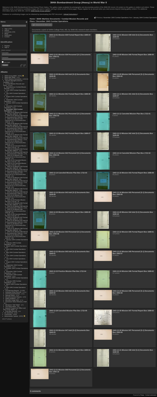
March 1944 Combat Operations (16, 246)
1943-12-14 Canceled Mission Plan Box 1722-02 (15, 160)
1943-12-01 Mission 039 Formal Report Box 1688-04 (16, 113)
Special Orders (10, 295)
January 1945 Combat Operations (17, 278)
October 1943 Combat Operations (17, 103)
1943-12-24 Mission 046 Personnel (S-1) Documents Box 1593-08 (15, 211)
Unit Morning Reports (12, 290)
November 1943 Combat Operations (116, 17)
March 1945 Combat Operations (16, 284)
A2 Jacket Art (9, 313)
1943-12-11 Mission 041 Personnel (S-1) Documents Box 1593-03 (15, 142)
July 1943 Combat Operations (15, 93)
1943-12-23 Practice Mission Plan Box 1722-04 (15, 200)
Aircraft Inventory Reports (13, 297)
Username (5, 52)
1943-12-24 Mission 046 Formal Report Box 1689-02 (16, 203)
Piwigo (142, 395)
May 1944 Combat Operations (16, 252)
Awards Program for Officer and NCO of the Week (14, 308)
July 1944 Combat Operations (15, 258)
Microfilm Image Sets (12, 300)
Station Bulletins (10, 298)
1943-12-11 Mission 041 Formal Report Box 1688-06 (16, 135)
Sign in (7, 47)
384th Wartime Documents (13, 79)
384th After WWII (10, 77)
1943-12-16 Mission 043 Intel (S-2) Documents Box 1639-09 (16, 170)
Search (7, 30)
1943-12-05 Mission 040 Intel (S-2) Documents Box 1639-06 (16, 127)
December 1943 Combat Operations (52, 21)
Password (5, 57)
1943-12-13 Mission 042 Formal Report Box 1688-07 (16, 149)
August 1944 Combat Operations (16, 262)
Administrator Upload (11, 316)
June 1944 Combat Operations (16, 255)
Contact (7, 36)
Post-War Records (11, 311)
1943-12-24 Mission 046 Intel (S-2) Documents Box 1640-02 (16, 207)
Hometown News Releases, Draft (16, 301)
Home (32, 19)
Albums (4, 72)
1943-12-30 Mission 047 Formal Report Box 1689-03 (16, 218)
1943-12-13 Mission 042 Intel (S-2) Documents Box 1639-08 (16, 153)
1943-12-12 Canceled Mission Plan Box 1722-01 (15, 146)
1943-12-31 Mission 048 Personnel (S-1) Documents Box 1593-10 (15, 236)
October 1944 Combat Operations (17, 268)
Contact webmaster (151, 395)
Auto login (6, 62)
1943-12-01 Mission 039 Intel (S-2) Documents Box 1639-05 (16, 116)
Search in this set (43, 25)
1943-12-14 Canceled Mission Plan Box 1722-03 (15, 164)
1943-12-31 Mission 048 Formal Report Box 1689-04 (16, 229)
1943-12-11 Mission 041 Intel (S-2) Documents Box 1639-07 (16, 138)
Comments (8, 32)
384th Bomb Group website (40, 11)
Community (8, 314)
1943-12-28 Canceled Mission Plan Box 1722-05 (15, 215)
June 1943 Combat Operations (16, 90)
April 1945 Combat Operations (16, 287)
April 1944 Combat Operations (16, 249)
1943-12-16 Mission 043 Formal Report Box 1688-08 (16, 167)
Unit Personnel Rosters (12, 293)
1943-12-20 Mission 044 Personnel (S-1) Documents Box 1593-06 (15, 185)
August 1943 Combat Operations (16, 96)
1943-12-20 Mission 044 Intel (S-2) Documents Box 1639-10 (16, 181)
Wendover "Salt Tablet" (12, 305)
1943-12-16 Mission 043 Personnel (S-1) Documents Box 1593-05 (15, 174)
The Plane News (10, 306)
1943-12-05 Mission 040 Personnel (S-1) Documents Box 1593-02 (15, 131)
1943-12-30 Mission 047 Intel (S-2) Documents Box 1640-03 (16, 221)
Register (7, 45)
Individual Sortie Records (13, 292)
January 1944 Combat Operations (17, 239)
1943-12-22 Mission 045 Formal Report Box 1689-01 (16, 189)
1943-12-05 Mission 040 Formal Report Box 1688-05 (16, 124)
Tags (6, 28)
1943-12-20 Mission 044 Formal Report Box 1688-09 (16, 178)
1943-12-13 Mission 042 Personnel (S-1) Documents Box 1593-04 (15, 157)
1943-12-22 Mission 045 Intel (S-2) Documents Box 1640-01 (16, 192)
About (6, 33)
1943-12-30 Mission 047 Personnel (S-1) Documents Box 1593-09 (15, 225)
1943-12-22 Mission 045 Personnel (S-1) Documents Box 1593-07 (15, 196)
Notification (8, 35)
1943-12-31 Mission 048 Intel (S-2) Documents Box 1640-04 (16, 232)
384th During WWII (11, 76)
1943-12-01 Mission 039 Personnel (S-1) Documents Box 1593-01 (15, 120)
